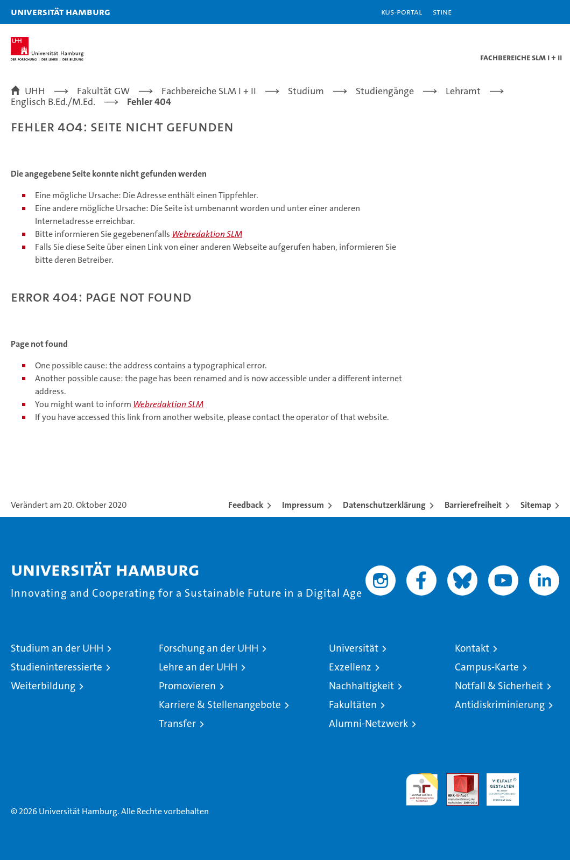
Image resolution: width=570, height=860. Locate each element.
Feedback (245, 505)
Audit (456, 779)
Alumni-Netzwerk (368, 723)
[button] (528, 12)
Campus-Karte (487, 667)
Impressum (303, 505)
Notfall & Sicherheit (499, 686)
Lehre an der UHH (198, 667)
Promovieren (187, 686)
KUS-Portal (401, 11)
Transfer (177, 723)
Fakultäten (353, 704)
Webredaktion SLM (207, 234)
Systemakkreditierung (543, 779)
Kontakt (472, 648)
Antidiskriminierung (500, 704)
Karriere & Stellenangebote (220, 704)
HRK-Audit (497, 784)
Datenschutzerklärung (384, 505)
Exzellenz (350, 667)
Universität (353, 648)
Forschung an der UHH (208, 648)
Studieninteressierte (56, 667)
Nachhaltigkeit (361, 686)
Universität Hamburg (60, 11)
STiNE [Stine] (442, 11)
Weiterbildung (43, 686)
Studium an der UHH (57, 648)
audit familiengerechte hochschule (422, 789)
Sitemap (535, 505)
